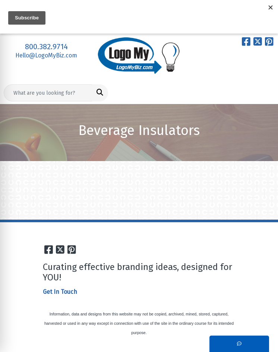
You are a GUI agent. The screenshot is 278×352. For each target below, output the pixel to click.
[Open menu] (263, 92)
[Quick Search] (48, 92)
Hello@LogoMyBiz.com (46, 55)
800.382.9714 (46, 46)
